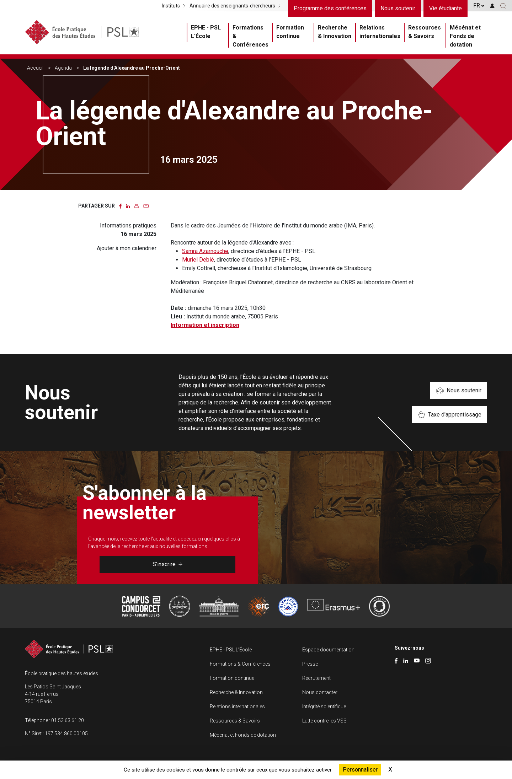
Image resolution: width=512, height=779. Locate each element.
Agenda (63, 68)
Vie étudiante (445, 8)
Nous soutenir (397, 8)
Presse (310, 664)
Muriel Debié (198, 259)
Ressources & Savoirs (424, 31)
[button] (503, 5)
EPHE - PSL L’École (206, 31)
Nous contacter (319, 692)
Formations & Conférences (250, 36)
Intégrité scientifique (324, 706)
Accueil (35, 68)
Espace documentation (328, 649)
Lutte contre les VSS (324, 721)
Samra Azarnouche (205, 251)
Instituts (171, 6)
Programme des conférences (330, 8)
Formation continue (290, 31)
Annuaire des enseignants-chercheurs (232, 6)
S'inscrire (167, 564)
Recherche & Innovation (334, 31)
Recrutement (316, 678)
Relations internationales (379, 31)
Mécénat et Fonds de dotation (465, 36)
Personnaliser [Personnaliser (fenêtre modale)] (360, 769)
